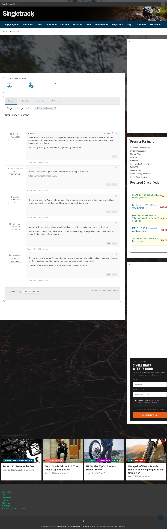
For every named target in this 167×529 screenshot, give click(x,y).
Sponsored (140, 460)
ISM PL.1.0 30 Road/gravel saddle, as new (144, 229)
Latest (53, 83)
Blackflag (16, 134)
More (153, 24)
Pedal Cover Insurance (140, 177)
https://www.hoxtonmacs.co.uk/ (42, 176)
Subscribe (28, 24)
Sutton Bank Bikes (138, 151)
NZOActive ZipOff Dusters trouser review (101, 468)
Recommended (103, 460)
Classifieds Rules (9, 497)
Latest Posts (25, 101)
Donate (5, 500)
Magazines (117, 24)
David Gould (104, 473)
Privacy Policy (89, 526)
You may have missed (15, 435)
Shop (129, 24)
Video (88, 24)
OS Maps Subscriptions (140, 147)
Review (115, 460)
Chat (31, 83)
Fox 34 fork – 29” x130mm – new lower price (145, 206)
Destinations (101, 24)
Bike (9, 83)
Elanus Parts (135, 170)
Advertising (6, 506)
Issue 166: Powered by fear (18, 466)
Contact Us (7, 492)
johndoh (16, 197)
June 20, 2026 (9, 470)
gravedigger (16, 255)
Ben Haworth (63, 473)
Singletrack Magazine (23, 460)
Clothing (91, 460)
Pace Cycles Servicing (139, 164)
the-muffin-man (16, 169)
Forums (11, 101)
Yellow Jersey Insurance (140, 174)
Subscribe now (149, 415)
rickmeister (16, 224)
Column (7, 460)
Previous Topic (99, 291)
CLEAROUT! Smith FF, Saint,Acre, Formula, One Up (147, 196)
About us (6, 503)
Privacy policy (161, 409)
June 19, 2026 (50, 473)
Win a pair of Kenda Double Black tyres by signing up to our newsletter (146, 469)
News (39, 24)
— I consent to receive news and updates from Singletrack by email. (149, 403)
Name (135, 379)
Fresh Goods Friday (54, 460)
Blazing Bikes (135, 154)
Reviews (50, 24)
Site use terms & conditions (14, 508)
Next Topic (113, 291)
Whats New (41, 101)
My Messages (56, 101)
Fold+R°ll (134, 167)
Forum (63, 24)
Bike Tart (134, 157)
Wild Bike (134, 161)
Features (77, 24)
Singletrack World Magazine (68, 526)
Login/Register (11, 24)
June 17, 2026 (133, 476)
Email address (138, 389)
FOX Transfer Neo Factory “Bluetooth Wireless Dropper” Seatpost (145, 218)
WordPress (120, 526)
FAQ (3, 495)
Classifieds (140, 24)
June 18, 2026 (92, 473)
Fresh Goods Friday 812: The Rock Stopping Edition (61, 468)
